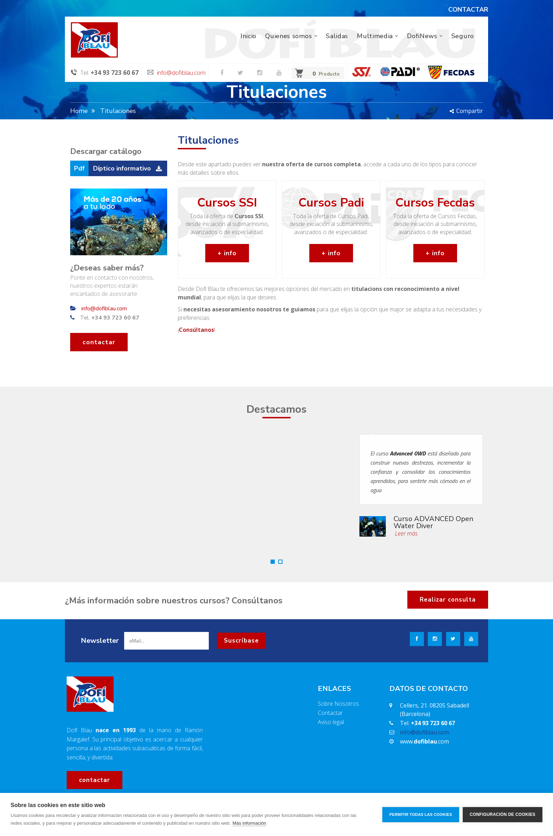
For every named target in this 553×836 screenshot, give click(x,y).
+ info (227, 253)
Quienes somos (288, 36)
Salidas (337, 36)
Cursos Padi (331, 203)
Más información (249, 823)
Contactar (330, 713)
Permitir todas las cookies (420, 814)
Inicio (248, 36)
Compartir (466, 110)
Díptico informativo (122, 168)
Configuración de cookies (502, 814)
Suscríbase (241, 641)
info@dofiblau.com (181, 72)
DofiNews (422, 36)
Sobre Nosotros (338, 703)
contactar (99, 342)
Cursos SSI (227, 203)
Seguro (462, 36)
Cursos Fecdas (435, 203)
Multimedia (375, 36)
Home (79, 111)
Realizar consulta (448, 600)
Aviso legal (331, 722)
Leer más (406, 533)
